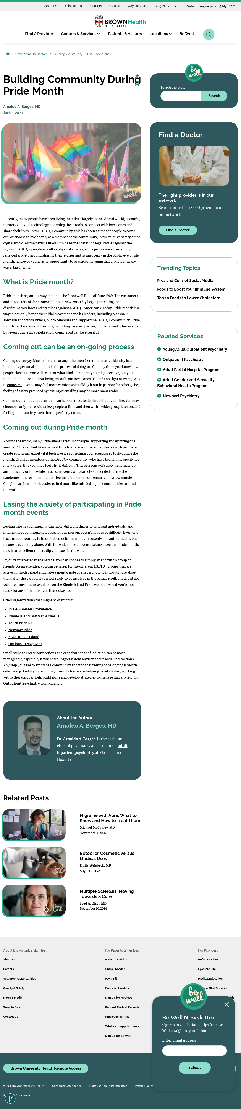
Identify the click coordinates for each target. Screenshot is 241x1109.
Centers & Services (80, 33)
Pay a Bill (114, 6)
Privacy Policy (144, 1086)
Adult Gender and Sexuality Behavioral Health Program (186, 383)
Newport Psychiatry (178, 396)
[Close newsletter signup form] (226, 1005)
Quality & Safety (14, 988)
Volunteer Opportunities (19, 978)
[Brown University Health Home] (8, 54)
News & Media (12, 997)
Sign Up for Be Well (118, 1035)
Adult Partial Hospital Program (188, 369)
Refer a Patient (208, 959)
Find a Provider (115, 969)
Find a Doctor (178, 230)
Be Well (187, 33)
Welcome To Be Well (33, 54)
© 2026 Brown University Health (23, 1086)
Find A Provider (39, 33)
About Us (9, 959)
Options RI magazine (25, 644)
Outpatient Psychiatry (21, 683)
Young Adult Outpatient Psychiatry (192, 349)
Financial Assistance (118, 988)
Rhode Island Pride (78, 585)
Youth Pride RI (20, 623)
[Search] (209, 34)
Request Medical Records (122, 1007)
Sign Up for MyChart (118, 997)
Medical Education (210, 978)
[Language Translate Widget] (200, 6)
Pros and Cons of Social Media (185, 280)
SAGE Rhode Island (23, 637)
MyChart (228, 6)
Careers (96, 6)
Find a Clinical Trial (117, 1016)
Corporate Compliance (66, 1086)
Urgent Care (166, 6)
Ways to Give (138, 6)
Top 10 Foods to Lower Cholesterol (189, 298)
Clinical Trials (74, 6)
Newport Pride (20, 630)
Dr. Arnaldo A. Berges (76, 739)
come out (14, 385)
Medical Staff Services (212, 988)
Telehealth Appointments (122, 1026)
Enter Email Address (179, 1040)
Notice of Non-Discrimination (108, 1086)
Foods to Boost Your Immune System (191, 289)
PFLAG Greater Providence (30, 609)
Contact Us (51, 6)
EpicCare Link (207, 969)
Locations (161, 33)
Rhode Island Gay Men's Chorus (33, 616)
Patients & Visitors (125, 33)
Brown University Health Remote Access (46, 1068)
